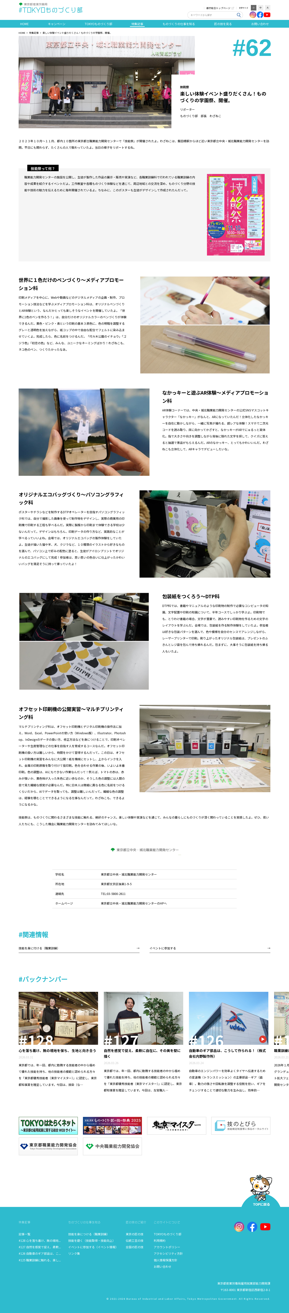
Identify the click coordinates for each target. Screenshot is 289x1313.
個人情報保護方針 (165, 1260)
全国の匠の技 (134, 1247)
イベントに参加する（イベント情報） (93, 1247)
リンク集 (74, 1253)
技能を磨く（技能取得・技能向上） (91, 1240)
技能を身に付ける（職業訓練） (39, 948)
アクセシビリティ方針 (168, 1253)
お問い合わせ (162, 1266)
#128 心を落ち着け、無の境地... (40, 1240)
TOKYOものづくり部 (167, 1234)
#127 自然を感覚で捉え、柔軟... (40, 1247)
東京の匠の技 (134, 1234)
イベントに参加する (162, 948)
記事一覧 (24, 1234)
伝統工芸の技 (134, 1240)
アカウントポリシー (167, 1247)
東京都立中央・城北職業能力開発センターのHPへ (134, 903)
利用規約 (160, 1240)
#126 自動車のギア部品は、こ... (40, 1253)
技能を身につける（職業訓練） (88, 1234)
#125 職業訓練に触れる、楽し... (40, 1260)
